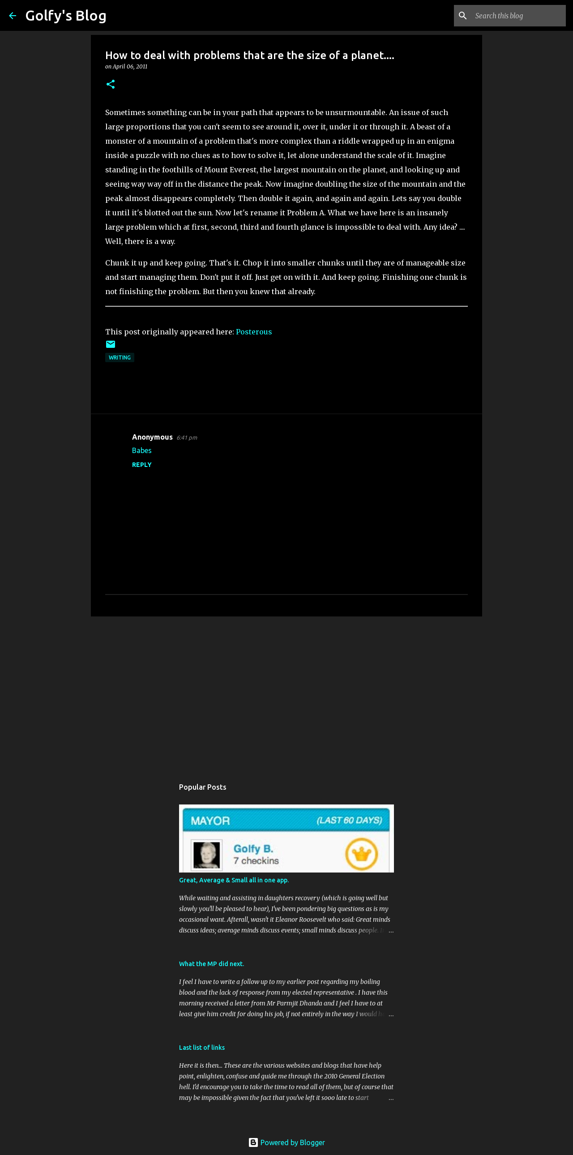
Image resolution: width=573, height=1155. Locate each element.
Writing (120, 357)
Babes (142, 450)
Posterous (254, 331)
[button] (110, 85)
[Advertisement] (286, 692)
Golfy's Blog (66, 15)
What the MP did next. (211, 963)
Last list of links (202, 1047)
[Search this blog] (519, 15)
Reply (142, 464)
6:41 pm (186, 437)
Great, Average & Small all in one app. (234, 880)
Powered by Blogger (286, 1142)
